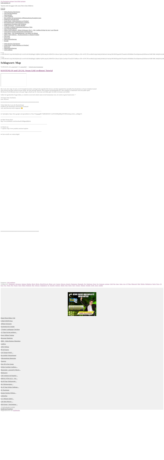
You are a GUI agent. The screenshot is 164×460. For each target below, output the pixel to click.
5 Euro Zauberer (8, 16)
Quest (19, 285)
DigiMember (16, 410)
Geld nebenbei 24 (5, 3)
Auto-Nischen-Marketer (10, 13)
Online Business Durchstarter (12, 12)
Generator (101, 284)
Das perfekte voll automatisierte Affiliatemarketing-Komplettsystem (22, 18)
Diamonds (80, 284)
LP (127, 284)
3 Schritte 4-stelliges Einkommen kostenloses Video (18, 27)
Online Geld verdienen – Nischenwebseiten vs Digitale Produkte (21, 34)
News (157, 284)
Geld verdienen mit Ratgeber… (9, 375)
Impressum (7, 37)
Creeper (58, 284)
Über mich (7, 36)
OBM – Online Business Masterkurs (10, 341)
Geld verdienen (8, 50)
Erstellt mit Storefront (7, 409)
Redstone (28, 285)
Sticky (70, 285)
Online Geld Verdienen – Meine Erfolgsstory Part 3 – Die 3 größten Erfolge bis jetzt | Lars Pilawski (31, 30)
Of (161, 284)
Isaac (117, 284)
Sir (48, 285)
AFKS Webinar (5, 347)
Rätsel (23, 285)
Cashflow (3, 344)
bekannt (24, 284)
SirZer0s (52, 285)
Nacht (154, 284)
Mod (138, 284)
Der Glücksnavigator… (7, 384)
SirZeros (57, 285)
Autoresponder (8, 15)
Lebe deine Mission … (7, 401)
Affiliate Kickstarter (6, 324)
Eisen (94, 284)
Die (85, 284)
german (107, 284)
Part (5, 285)
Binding (29, 284)
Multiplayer (148, 284)
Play (12, 285)
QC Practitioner (5, 390)
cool (54, 284)
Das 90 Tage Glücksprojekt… (9, 381)
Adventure (18, 284)
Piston (8, 285)
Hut (114, 284)
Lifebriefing (4, 396)
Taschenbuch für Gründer (8, 326)
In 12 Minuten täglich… (7, 398)
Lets (124, 284)
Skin (66, 285)
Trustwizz (3, 361)
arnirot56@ (23, 67)
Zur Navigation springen (7, 1)
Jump (120, 284)
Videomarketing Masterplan (8, 358)
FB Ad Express (5, 349)
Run (33, 285)
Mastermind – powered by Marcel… (11, 370)
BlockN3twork (44, 284)
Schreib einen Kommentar (36, 67)
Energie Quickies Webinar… (8, 393)
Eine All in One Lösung (7, 364)
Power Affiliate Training (7, 335)
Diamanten (74, 284)
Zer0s (92, 285)
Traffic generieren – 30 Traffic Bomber (14, 25)
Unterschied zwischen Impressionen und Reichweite (18, 31)
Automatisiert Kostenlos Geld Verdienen (15, 24)
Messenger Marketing (7, 338)
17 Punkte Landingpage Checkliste (10, 329)
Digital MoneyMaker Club (8, 318)
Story (73, 285)
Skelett (62, 285)
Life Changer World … (7, 352)
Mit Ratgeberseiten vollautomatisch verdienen (16, 22)
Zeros (96, 285)
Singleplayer (43, 285)
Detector (63, 284)
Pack (2, 285)
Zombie (101, 285)
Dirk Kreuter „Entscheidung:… (9, 404)
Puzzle (16, 285)
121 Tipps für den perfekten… (9, 332)
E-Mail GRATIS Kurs (7, 321)
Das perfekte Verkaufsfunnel (8, 355)
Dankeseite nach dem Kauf (11, 19)
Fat (97, 284)
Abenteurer (12, 284)
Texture (78, 285)
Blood (50, 284)
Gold (111, 284)
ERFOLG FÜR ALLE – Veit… (9, 378)
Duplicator (89, 284)
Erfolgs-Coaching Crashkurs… (9, 367)
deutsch (68, 284)
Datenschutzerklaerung (10, 39)
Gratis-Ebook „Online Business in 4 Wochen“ (16, 21)
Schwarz (37, 285)
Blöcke (37, 284)
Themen (83, 285)
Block (33, 284)
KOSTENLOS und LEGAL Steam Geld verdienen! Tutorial (27, 70)
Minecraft (134, 284)
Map (129, 284)
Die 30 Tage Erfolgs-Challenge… (10, 387)
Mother (143, 284)
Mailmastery (4, 373)
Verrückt (88, 285)
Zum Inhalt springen (19, 1)
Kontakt (6, 41)
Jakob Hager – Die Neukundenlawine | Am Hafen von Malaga (21, 33)
